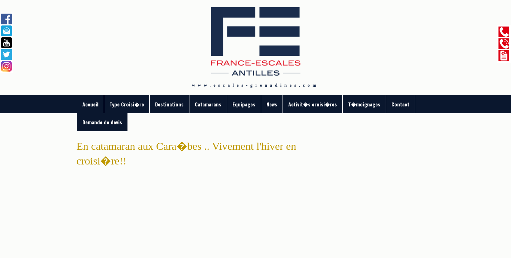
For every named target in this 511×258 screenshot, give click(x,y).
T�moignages (364, 104)
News (271, 104)
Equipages (243, 104)
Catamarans (208, 104)
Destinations (169, 104)
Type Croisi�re (127, 104)
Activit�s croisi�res (312, 104)
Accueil (90, 104)
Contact (400, 104)
